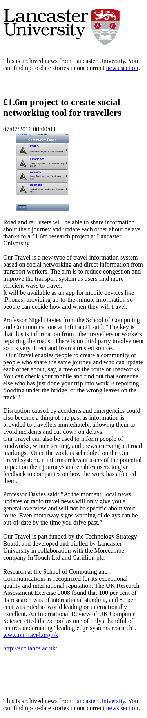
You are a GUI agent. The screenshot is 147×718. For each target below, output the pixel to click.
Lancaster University (99, 701)
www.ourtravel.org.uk (30, 635)
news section (122, 67)
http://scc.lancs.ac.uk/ (30, 648)
